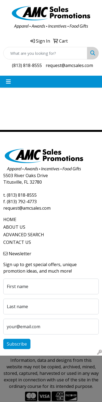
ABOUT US (14, 227)
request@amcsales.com (69, 65)
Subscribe (17, 344)
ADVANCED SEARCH (23, 235)
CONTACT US (17, 242)
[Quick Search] (45, 53)
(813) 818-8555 (27, 65)
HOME (9, 219)
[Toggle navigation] (8, 81)
